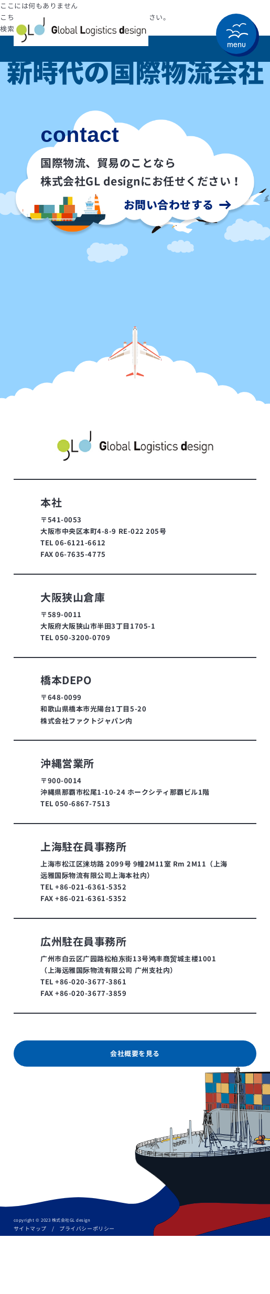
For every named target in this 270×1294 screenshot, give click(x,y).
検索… (10, 29)
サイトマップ (30, 1228)
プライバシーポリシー (86, 1228)
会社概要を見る (135, 1053)
